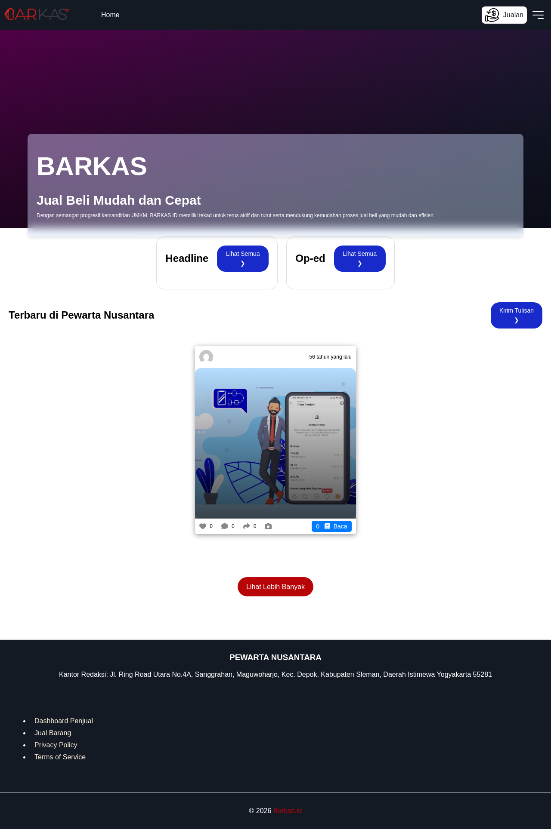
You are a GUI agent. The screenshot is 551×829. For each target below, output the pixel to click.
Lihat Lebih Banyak (275, 586)
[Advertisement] (106, 406)
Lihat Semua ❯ (243, 258)
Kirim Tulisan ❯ (516, 315)
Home (110, 14)
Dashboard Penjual (63, 721)
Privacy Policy (55, 745)
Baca (331, 526)
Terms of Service (60, 757)
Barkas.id (287, 810)
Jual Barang (52, 733)
